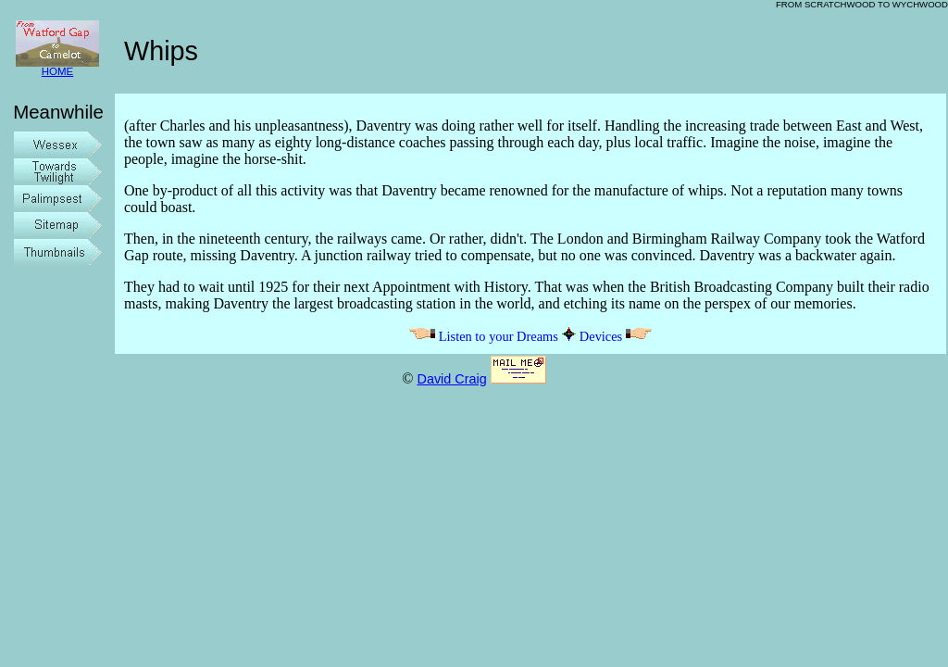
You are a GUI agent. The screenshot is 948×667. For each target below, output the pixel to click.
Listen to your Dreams (483, 336)
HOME (57, 67)
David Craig (451, 378)
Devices (616, 336)
